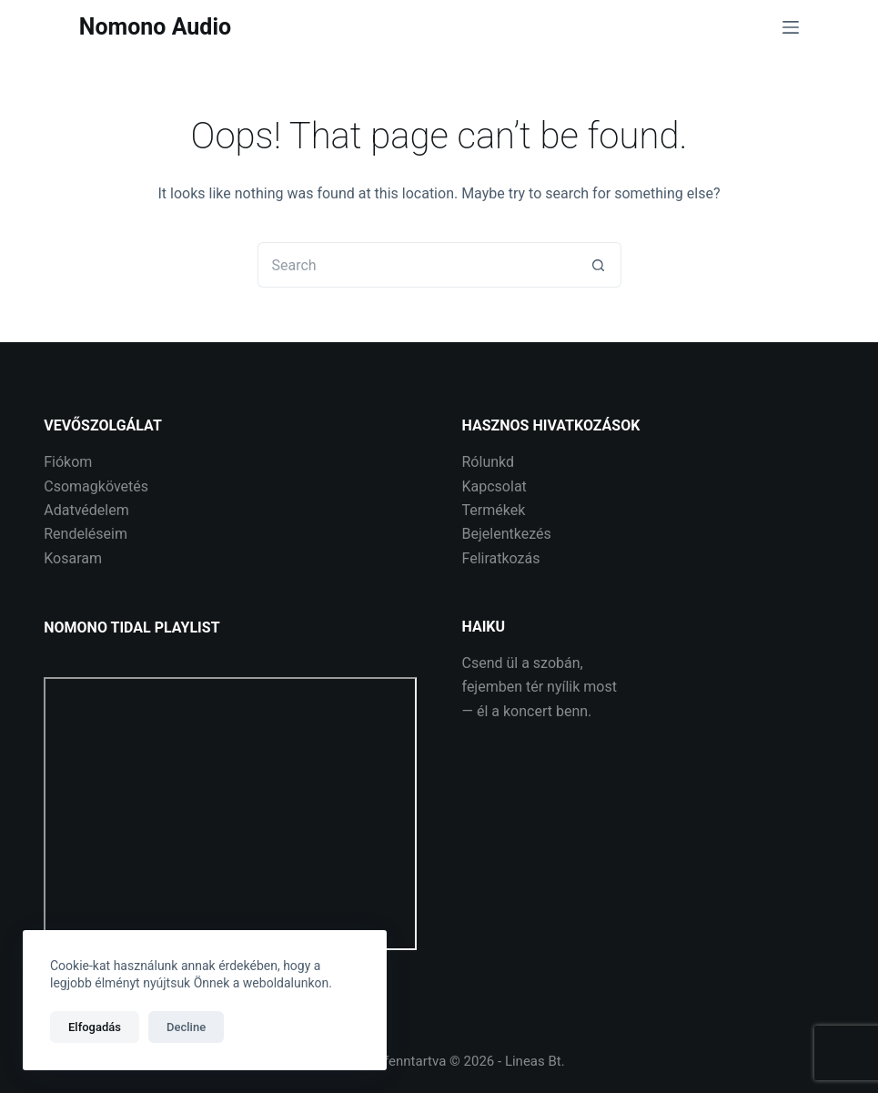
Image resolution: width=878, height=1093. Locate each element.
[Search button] (598, 265)
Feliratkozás (501, 558)
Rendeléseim (85, 533)
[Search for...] (416, 265)
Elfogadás (94, 1027)
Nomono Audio (155, 27)
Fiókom (68, 462)
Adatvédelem (86, 510)
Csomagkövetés (96, 486)
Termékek (494, 510)
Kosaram (73, 558)
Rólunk (484, 462)
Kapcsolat (494, 486)
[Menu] (790, 27)
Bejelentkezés (506, 533)
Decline (186, 1027)
